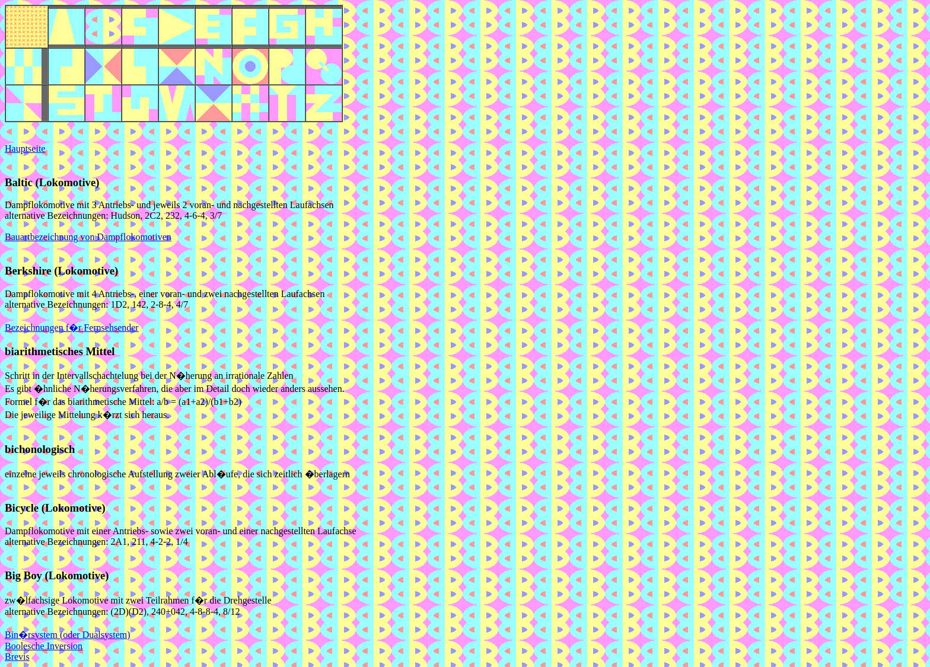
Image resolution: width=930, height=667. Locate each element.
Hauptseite (25, 148)
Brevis (17, 657)
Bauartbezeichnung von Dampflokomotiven (88, 237)
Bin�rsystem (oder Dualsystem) (67, 635)
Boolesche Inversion (43, 646)
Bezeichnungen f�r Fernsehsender (72, 328)
